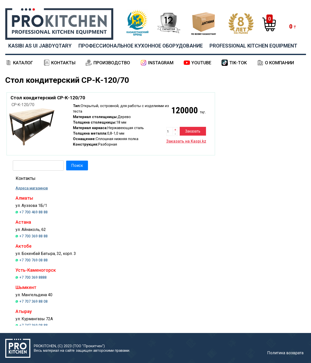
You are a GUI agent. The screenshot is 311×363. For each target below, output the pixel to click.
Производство (111, 62)
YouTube (201, 62)
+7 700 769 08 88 (33, 260)
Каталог (23, 62)
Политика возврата (285, 352)
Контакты (63, 62)
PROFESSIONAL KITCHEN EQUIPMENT (253, 46)
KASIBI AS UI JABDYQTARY (40, 46)
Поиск (77, 165)
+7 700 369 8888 (33, 277)
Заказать (192, 131)
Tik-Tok (238, 62)
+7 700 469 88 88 (33, 212)
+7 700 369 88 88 (33, 236)
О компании (279, 62)
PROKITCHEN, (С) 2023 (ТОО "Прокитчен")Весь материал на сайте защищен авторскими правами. (82, 348)
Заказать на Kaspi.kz (186, 141)
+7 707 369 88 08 (33, 301)
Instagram (160, 62)
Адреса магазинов (32, 188)
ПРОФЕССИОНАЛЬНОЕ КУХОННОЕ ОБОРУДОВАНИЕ (140, 46)
